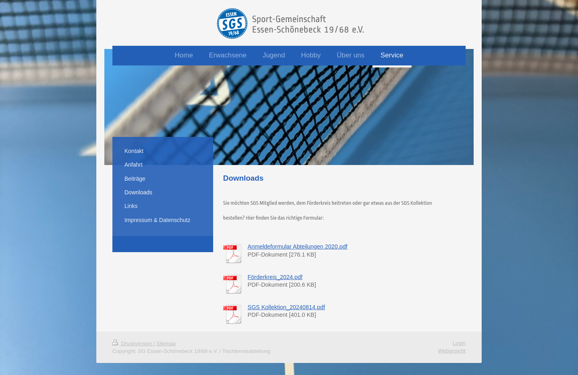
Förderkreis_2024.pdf (275, 277)
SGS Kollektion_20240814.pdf (286, 307)
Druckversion (132, 343)
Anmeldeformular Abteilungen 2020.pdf (298, 246)
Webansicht (452, 351)
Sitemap (165, 343)
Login (459, 343)
